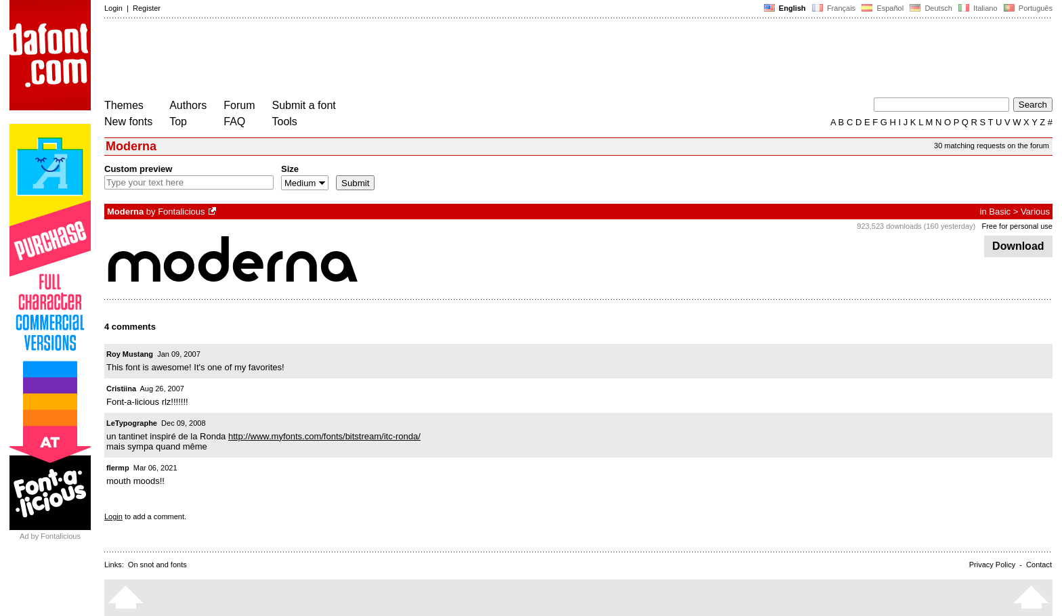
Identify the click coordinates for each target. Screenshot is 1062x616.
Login (113, 8)
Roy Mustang (129, 354)
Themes (124, 105)
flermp (117, 468)
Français (833, 8)
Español (882, 8)
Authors (188, 105)
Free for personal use (1017, 226)
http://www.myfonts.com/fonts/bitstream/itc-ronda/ (324, 436)
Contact (1039, 564)
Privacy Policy (992, 564)
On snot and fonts (157, 564)
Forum (239, 105)
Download (1018, 246)
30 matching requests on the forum (991, 145)
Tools (284, 121)
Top (178, 121)
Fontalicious (181, 211)
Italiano (978, 8)
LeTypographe (131, 423)
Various (1035, 211)
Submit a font (304, 105)
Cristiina (121, 388)
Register (147, 8)
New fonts (128, 121)
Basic (1000, 211)
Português (1027, 8)
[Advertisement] (350, 59)
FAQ (234, 121)
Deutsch (931, 8)
